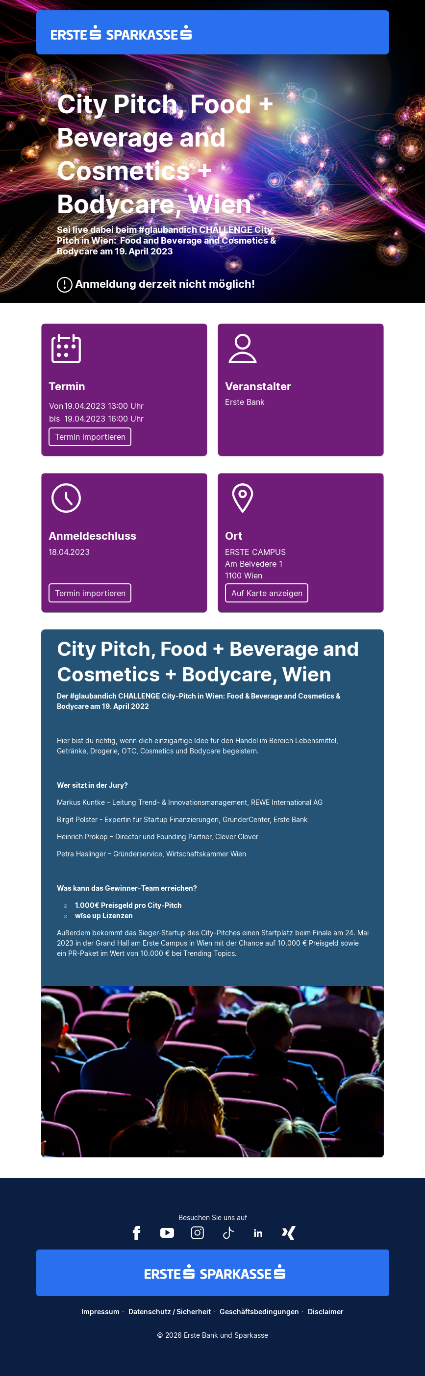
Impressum (100, 1311)
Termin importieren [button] (90, 437)
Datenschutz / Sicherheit (169, 1311)
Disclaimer (326, 1311)
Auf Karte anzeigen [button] (266, 593)
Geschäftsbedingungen (259, 1311)
